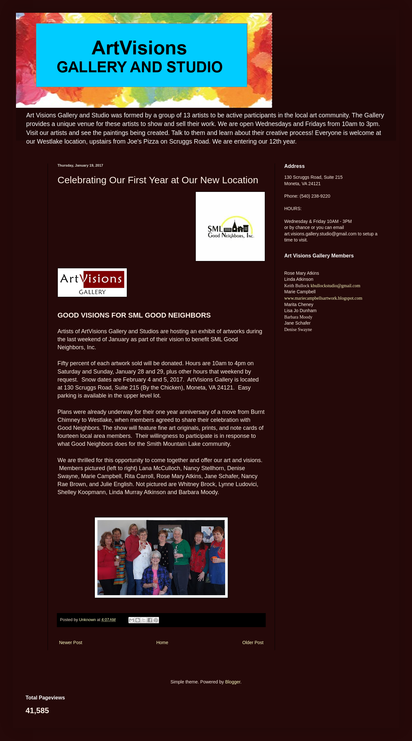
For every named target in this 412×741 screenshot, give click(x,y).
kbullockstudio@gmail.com (334, 285)
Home (162, 642)
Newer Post (70, 642)
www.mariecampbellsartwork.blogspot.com (323, 298)
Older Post (252, 642)
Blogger (232, 681)
